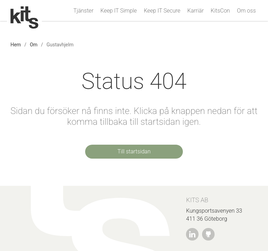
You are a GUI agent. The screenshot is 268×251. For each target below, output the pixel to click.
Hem (15, 44)
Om (33, 44)
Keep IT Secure (162, 11)
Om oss (246, 11)
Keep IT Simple (118, 11)
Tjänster (83, 11)
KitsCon (220, 11)
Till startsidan (134, 151)
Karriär (195, 11)
